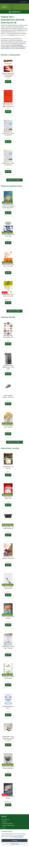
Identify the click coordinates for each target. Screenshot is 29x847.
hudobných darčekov (20, 35)
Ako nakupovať (5, 819)
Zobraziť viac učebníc (14, 311)
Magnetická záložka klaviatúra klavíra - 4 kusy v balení (8, 367)
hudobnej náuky (4, 35)
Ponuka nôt (14, 12)
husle (24, 32)
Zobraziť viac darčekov (14, 442)
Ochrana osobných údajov (8, 825)
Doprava (4, 821)
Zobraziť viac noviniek (14, 179)
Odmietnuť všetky (14, 844)
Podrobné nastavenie (18, 836)
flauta (5, 33)
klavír (21, 32)
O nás (3, 827)
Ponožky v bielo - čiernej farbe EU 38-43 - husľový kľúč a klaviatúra (8, 738)
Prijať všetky (14, 840)
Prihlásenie (24, 1)
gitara (17, 32)
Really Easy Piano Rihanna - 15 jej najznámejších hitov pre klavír (8, 75)
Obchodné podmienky (7, 823)
